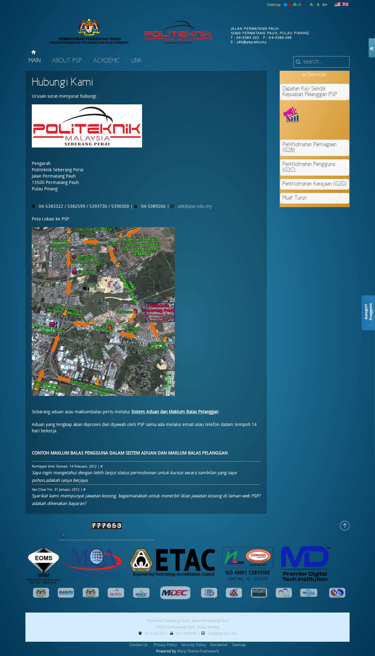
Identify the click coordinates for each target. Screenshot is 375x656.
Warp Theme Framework (198, 651)
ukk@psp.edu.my (195, 206)
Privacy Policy (165, 645)
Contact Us (138, 645)
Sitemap (274, 5)
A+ (324, 5)
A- (312, 5)
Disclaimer (219, 645)
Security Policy (193, 645)
